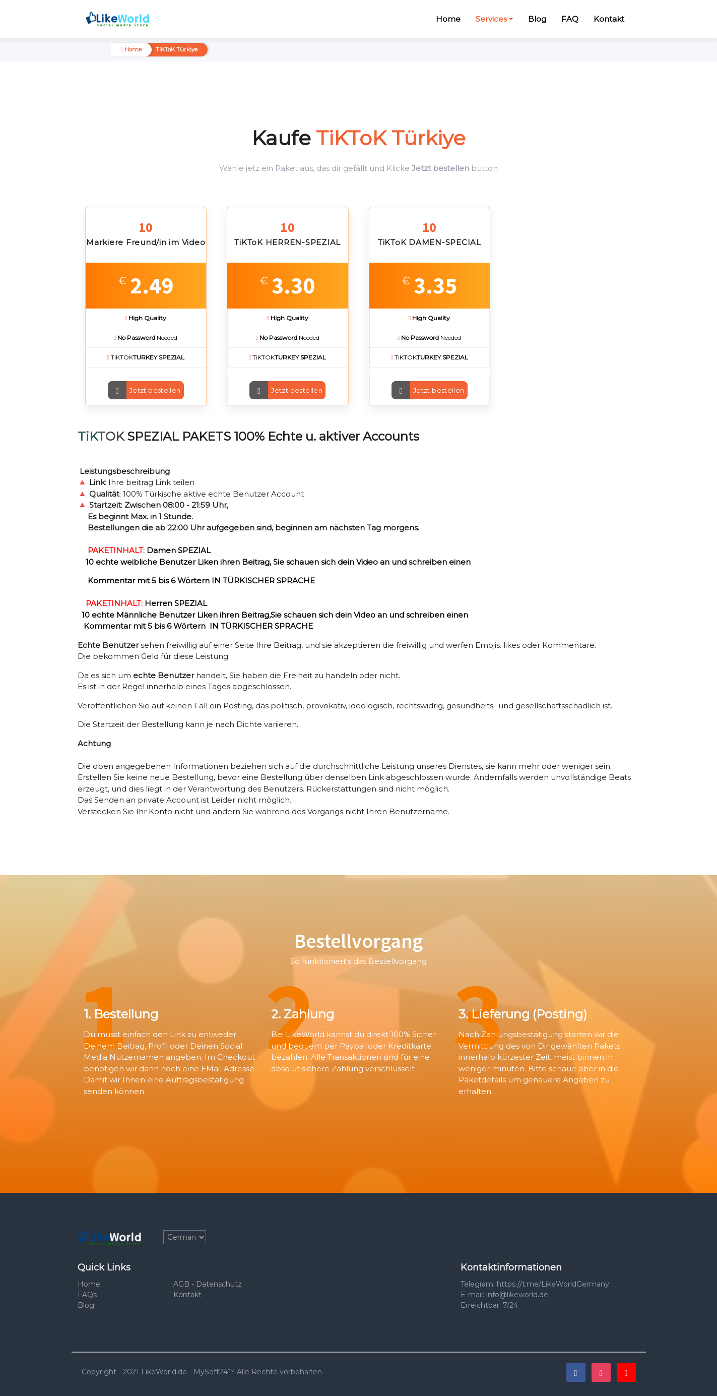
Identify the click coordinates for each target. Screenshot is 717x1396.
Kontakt (609, 19)
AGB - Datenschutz (207, 1284)
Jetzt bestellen (155, 390)
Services (491, 19)
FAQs (87, 1294)
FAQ (569, 19)
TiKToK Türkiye (177, 49)
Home (448, 19)
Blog (537, 19)
